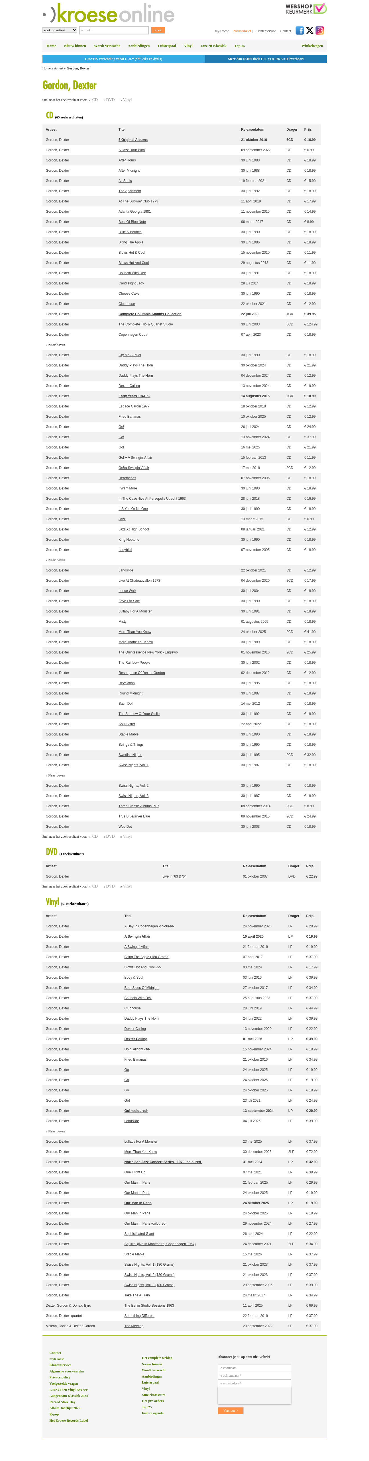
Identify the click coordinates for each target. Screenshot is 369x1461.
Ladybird (125, 550)
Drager (291, 130)
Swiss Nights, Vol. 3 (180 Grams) (149, 1285)
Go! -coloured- (136, 1111)
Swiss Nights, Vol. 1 (133, 765)
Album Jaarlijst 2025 (65, 1408)
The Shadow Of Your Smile (139, 714)
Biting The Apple (131, 242)
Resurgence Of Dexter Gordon (142, 673)
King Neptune (129, 540)
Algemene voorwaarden (67, 1371)
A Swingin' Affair (136, 947)
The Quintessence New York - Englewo (148, 652)
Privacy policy (60, 1377)
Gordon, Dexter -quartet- (64, 1316)
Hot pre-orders (153, 1401)
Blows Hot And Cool (134, 263)
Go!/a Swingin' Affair (134, 468)
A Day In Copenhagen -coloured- (149, 926)
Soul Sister (127, 724)
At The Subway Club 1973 (138, 201)
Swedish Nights (130, 755)
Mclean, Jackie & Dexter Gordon (70, 1326)
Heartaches (127, 478)
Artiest (58, 68)
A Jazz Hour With (132, 150)
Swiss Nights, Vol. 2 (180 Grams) (149, 1275)
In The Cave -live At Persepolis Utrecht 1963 (152, 499)
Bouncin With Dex (132, 273)
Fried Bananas (130, 417)
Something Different (139, 1316)
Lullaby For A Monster (135, 611)
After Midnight (129, 171)
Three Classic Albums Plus (139, 806)
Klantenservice (265, 31)
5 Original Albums (133, 140)
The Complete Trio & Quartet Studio (146, 324)
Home (51, 46)
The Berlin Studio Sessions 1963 (149, 1306)
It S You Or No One (133, 509)
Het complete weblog (157, 1358)
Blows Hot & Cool (132, 253)
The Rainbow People (134, 663)
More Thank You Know (136, 642)
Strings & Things (131, 745)
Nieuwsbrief (242, 31)
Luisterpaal (167, 46)
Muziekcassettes (154, 1395)
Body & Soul (133, 978)
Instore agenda (153, 1413)
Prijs (308, 130)
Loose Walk (127, 591)
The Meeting (133, 1326)
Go (126, 1070)
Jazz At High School (134, 529)
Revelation (127, 683)
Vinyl (188, 46)
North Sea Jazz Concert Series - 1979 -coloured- (163, 1162)
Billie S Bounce (130, 232)
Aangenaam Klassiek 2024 (69, 1396)
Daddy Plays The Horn (136, 365)
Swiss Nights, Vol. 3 (133, 796)
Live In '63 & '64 (174, 876)
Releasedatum (252, 130)
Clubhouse (127, 304)
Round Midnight (130, 693)
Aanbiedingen (139, 46)
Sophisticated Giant (139, 1234)
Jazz (122, 519)
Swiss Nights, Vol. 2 (133, 786)
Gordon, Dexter (78, 68)
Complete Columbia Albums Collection (150, 314)
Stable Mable (128, 734)
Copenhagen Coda (133, 335)
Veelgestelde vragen (64, 1384)
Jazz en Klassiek (214, 46)
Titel (122, 130)
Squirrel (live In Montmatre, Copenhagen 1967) (159, 1244)
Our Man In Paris (137, 1183)
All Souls (125, 181)
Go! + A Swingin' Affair (135, 458)
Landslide (126, 570)
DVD (110, 100)
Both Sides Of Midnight (141, 988)
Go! (121, 427)
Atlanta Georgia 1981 (135, 212)
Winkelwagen (312, 46)
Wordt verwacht (107, 46)
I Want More (128, 488)
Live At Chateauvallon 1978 (139, 581)
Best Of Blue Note (132, 222)
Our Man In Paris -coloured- (145, 1224)
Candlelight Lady (131, 283)
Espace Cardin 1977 (134, 406)
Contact (285, 31)
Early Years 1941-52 (134, 396)
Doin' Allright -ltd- (137, 1049)
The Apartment (130, 191)
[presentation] (254, 1395)
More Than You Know (135, 632)
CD (95, 100)
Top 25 (240, 46)
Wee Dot (125, 827)
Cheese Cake (129, 294)
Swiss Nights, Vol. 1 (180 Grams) (149, 1265)
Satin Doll (126, 704)
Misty (123, 622)
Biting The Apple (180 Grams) (146, 957)
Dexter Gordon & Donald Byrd (68, 1306)
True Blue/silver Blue (134, 816)
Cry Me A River (130, 355)
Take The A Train (137, 1295)
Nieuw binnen (75, 46)
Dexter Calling (129, 386)
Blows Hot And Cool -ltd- (142, 967)
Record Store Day (63, 1402)
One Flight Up (134, 1172)
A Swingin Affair (137, 937)
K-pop (54, 1414)
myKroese (222, 31)
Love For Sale (129, 601)
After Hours (127, 160)
